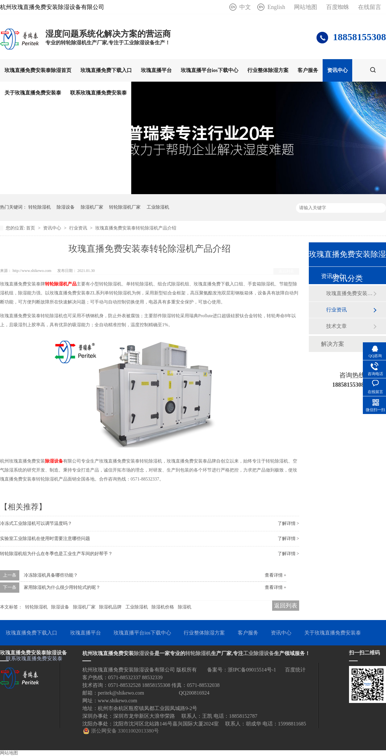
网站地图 (305, 7)
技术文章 (336, 326)
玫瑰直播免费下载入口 (106, 70)
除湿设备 (66, 207)
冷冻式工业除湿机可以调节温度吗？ (36, 523)
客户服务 (308, 70)
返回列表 (286, 271)
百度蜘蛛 (337, 7)
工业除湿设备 (258, 653)
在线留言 (369, 7)
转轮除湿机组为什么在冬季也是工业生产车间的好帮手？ (56, 553)
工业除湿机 (158, 207)
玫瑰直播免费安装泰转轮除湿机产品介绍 (135, 228)
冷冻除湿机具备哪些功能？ (51, 575)
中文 (245, 7)
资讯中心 (337, 70)
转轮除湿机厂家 (125, 207)
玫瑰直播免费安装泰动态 (349, 293)
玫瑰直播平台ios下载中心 (209, 70)
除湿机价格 (163, 607)
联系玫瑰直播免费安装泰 (98, 92)
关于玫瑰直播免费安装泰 (33, 92)
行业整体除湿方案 (268, 70)
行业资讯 (78, 228)
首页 (31, 228)
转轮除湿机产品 (61, 284)
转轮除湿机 (39, 207)
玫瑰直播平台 (156, 70)
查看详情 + (275, 575)
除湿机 (184, 607)
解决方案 (332, 344)
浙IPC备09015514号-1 (252, 669)
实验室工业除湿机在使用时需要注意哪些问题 (45, 538)
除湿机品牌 (110, 607)
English (276, 7)
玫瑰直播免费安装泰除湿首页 (38, 70)
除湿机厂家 (92, 207)
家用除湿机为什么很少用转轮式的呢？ (62, 587)
